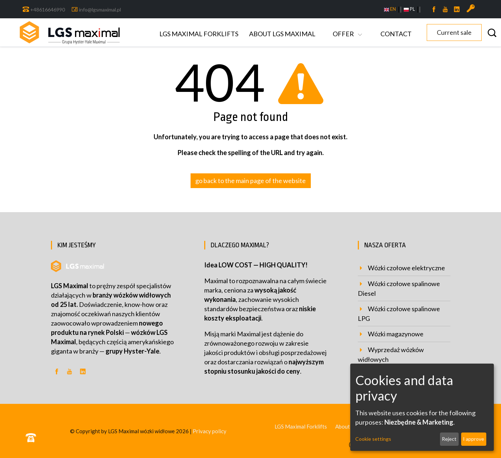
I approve (473, 439)
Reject (449, 439)
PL (409, 9)
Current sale (454, 32)
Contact (396, 34)
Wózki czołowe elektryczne (406, 268)
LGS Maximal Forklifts (198, 34)
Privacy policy (209, 431)
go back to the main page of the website (250, 180)
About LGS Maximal (282, 34)
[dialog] (422, 407)
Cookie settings (373, 439)
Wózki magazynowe (395, 334)
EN (390, 9)
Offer (344, 34)
